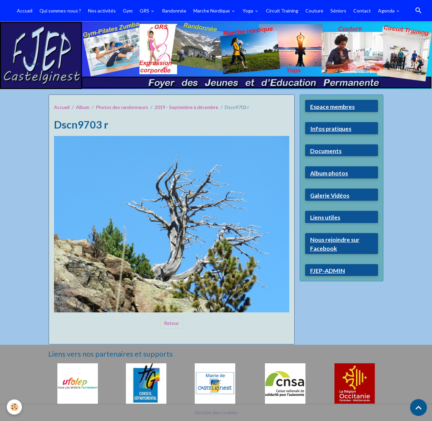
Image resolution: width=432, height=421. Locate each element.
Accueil (24, 10)
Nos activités (102, 10)
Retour (171, 323)
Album (82, 107)
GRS (145, 10)
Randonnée (174, 10)
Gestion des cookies (216, 412)
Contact (362, 10)
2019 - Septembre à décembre (186, 107)
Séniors (338, 10)
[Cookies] (14, 407)
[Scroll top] (418, 407)
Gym (128, 10)
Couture (314, 10)
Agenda (387, 10)
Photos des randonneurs (122, 107)
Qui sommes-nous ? (60, 10)
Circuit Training (282, 10)
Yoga (248, 10)
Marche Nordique (212, 10)
